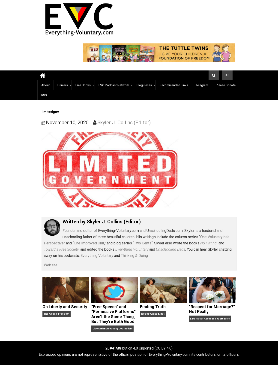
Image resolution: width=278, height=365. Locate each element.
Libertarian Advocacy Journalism (112, 328)
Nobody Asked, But (152, 313)
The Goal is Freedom (56, 313)
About (45, 85)
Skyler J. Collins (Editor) (124, 122)
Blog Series (144, 85)
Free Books (83, 85)
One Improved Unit (89, 243)
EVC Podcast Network (114, 85)
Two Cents (142, 243)
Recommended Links (174, 85)
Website (50, 265)
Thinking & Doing (134, 255)
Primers (62, 85)
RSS (44, 95)
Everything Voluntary (97, 255)
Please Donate (226, 85)
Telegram (202, 85)
